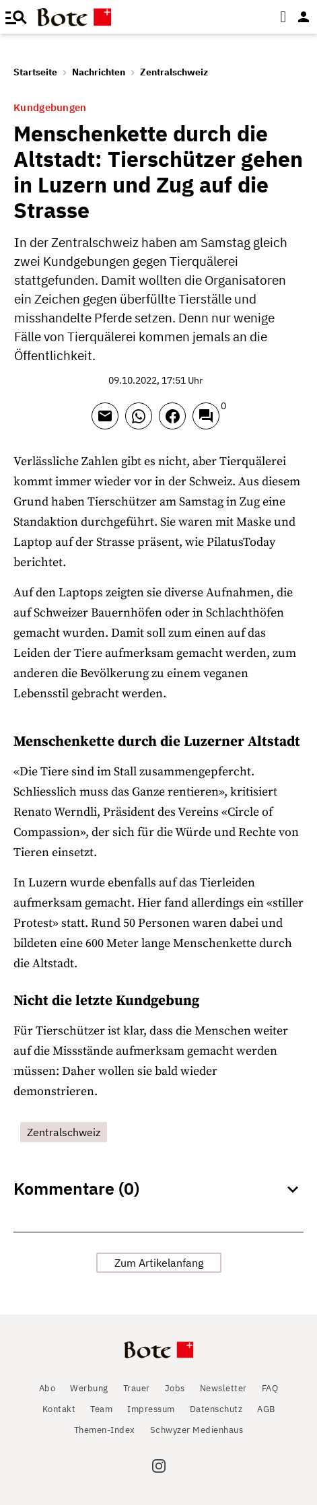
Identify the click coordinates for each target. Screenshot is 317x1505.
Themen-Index (104, 1430)
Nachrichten (98, 72)
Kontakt (59, 1409)
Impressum (151, 1409)
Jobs (175, 1388)
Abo (47, 1388)
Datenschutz (216, 1409)
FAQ (270, 1388)
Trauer (136, 1388)
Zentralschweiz (174, 72)
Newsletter (223, 1388)
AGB (266, 1409)
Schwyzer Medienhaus (197, 1430)
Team (101, 1409)
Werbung (89, 1388)
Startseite (35, 72)
